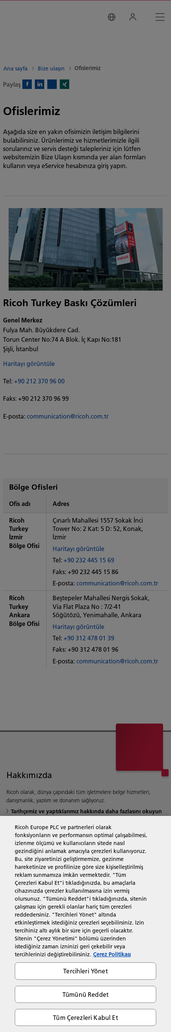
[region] (85, 924)
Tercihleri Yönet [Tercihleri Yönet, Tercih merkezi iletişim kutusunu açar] (85, 971)
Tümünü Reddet (85, 994)
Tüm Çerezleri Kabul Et (85, 1017)
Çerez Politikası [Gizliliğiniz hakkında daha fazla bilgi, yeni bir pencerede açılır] (112, 954)
